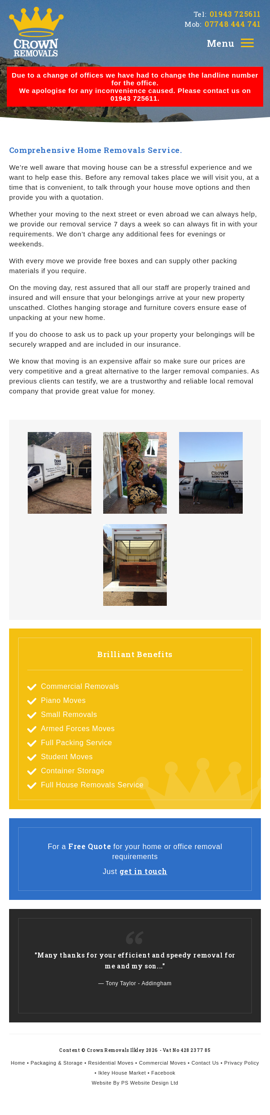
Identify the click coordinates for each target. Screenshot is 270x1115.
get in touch (143, 871)
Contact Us (205, 1063)
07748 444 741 (233, 24)
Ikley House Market (122, 1073)
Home (18, 1063)
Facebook (163, 1073)
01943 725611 (235, 14)
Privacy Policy (241, 1063)
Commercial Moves (162, 1063)
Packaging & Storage (56, 1063)
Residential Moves (111, 1063)
